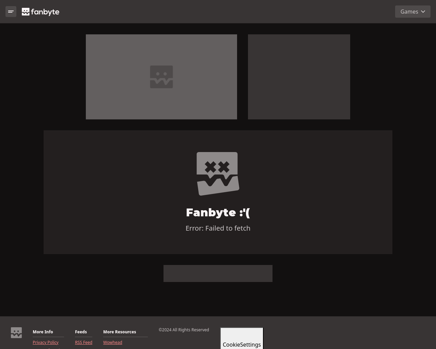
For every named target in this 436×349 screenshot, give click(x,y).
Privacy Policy (46, 342)
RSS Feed (83, 342)
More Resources (119, 332)
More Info (43, 332)
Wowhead (112, 342)
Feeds (81, 332)
